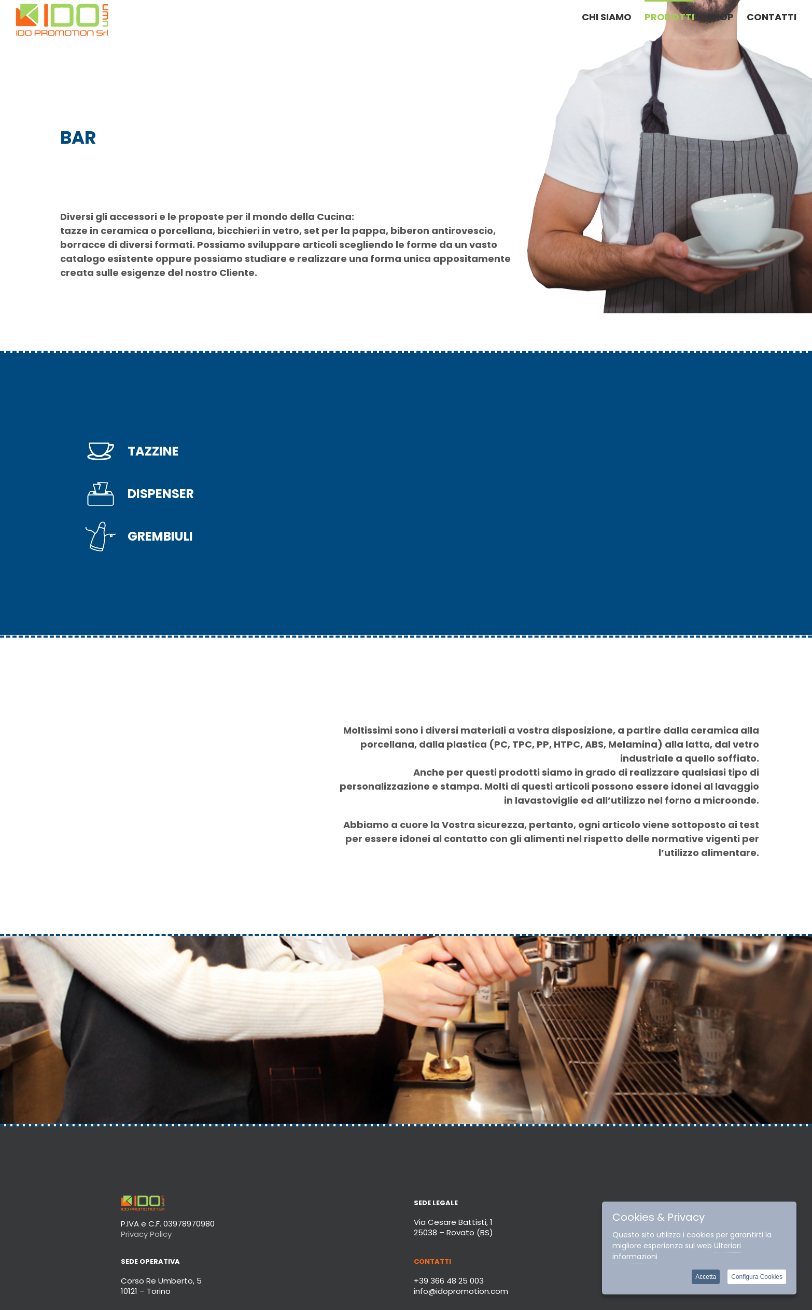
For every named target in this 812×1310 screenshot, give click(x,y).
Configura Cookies (756, 1276)
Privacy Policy (146, 1234)
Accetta (705, 1276)
